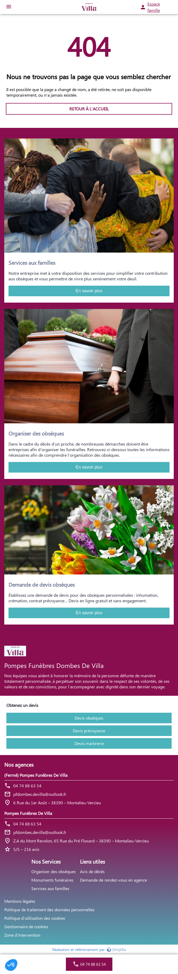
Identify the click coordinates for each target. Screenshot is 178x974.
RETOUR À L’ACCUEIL (89, 108)
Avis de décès (92, 871)
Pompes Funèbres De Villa (28, 813)
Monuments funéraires (52, 880)
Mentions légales (19, 901)
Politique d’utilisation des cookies (34, 918)
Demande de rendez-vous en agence (113, 880)
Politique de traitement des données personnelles (49, 909)
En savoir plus (89, 291)
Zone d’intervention (22, 935)
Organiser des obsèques (53, 871)
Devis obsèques (89, 718)
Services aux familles (50, 888)
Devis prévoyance (89, 730)
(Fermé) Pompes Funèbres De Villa (35, 775)
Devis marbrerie (89, 743)
